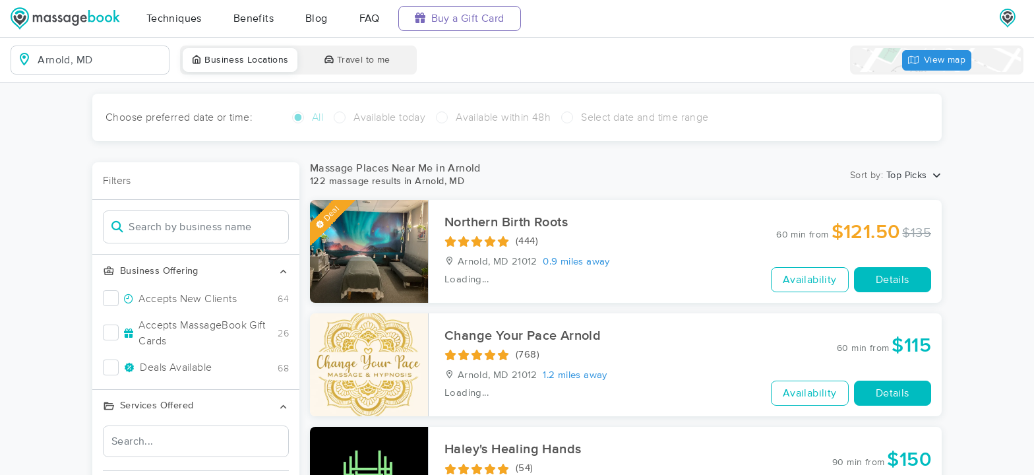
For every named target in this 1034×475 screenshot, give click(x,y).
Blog (316, 18)
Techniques (174, 18)
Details (892, 279)
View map (937, 60)
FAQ (369, 18)
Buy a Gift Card (459, 18)
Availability (810, 279)
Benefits (253, 18)
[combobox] (101, 60)
